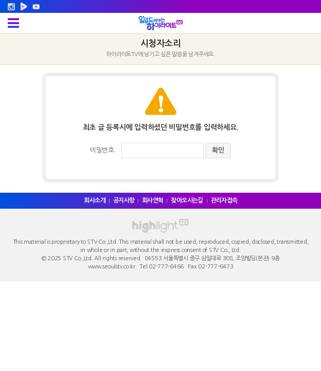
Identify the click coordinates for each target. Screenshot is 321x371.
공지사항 (124, 200)
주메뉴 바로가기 (0, 0)
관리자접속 (224, 200)
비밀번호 (102, 150)
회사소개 (94, 200)
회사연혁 (153, 200)
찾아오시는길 (187, 200)
